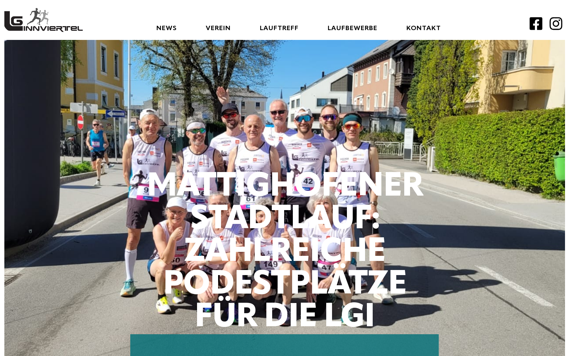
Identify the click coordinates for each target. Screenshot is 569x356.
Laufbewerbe (352, 28)
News (166, 28)
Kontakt (423, 28)
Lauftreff (279, 28)
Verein (218, 28)
